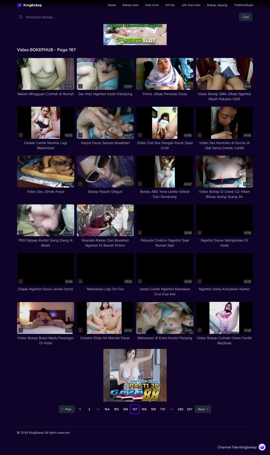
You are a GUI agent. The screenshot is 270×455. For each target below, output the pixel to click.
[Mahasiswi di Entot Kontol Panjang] (165, 321)
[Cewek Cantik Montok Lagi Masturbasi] (45, 128)
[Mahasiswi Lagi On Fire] (105, 272)
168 (144, 409)
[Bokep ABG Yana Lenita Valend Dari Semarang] (165, 177)
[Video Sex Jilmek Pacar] (45, 174)
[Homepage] (29, 5)
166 (125, 409)
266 (180, 409)
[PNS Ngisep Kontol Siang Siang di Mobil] (45, 226)
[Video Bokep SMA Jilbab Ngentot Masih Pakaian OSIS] (224, 79)
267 (189, 409)
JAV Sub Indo (190, 5)
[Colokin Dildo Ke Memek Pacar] (105, 321)
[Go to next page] (203, 409)
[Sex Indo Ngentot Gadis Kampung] (105, 77)
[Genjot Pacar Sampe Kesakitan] (105, 126)
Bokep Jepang (217, 5)
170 (162, 409)
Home (112, 5)
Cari (245, 17)
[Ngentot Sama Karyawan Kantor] (224, 272)
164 (106, 409)
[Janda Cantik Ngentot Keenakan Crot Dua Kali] (165, 275)
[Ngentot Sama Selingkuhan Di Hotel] (224, 226)
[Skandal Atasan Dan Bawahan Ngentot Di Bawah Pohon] (105, 226)
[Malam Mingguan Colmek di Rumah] (45, 77)
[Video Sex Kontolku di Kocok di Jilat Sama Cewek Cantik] (224, 128)
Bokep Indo (130, 5)
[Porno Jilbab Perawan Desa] (165, 77)
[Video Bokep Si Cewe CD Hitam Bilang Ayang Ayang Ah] (224, 177)
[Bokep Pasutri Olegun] (105, 174)
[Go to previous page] (67, 409)
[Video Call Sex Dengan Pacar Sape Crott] (165, 128)
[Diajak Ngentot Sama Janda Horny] (45, 272)
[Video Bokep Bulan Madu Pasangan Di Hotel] (45, 323)
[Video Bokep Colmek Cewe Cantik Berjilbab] (224, 323)
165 (116, 409)
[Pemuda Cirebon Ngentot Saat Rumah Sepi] (165, 226)
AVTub (170, 5)
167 (134, 409)
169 (153, 409)
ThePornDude (243, 5)
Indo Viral (152, 5)
